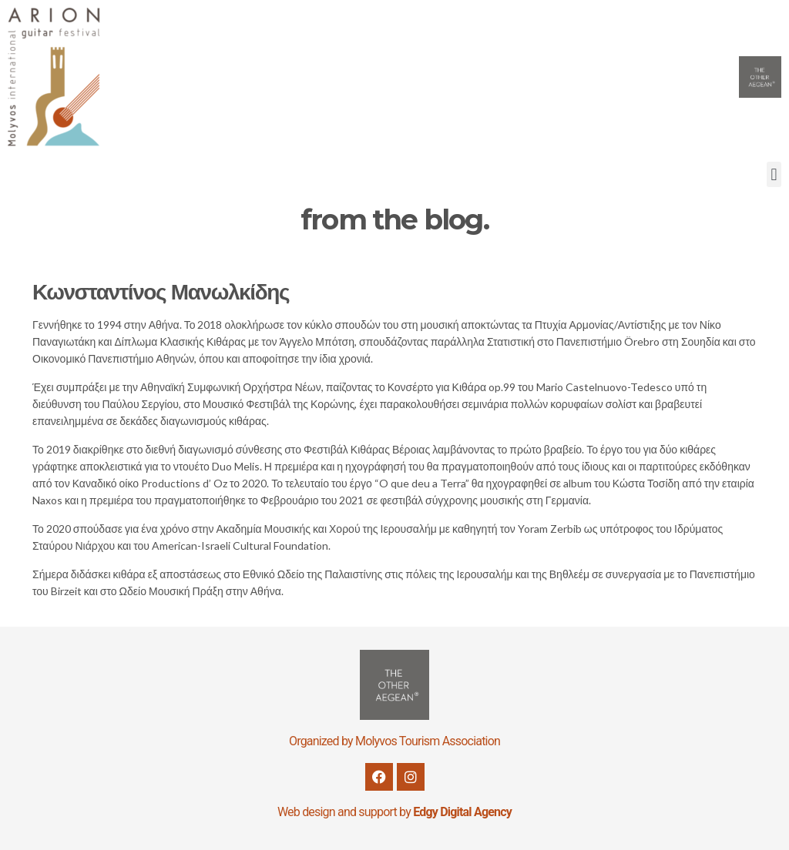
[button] (774, 174)
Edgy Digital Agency (462, 812)
